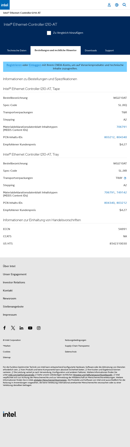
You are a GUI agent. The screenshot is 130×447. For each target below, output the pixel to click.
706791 (122, 127)
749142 (122, 192)
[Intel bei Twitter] (13, 328)
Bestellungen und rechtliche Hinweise (56, 50)
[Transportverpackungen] (125, 177)
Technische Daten (16, 50)
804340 (122, 137)
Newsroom (9, 298)
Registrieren (14, 65)
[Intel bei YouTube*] (30, 328)
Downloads (91, 50)
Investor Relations (14, 282)
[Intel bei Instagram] (39, 328)
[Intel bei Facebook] (4, 328)
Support (109, 50)
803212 (109, 137)
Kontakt (8, 290)
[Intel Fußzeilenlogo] (10, 414)
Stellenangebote (13, 306)
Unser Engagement (15, 274)
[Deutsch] (116, 5)
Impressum (10, 314)
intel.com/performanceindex (21, 374)
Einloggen (35, 65)
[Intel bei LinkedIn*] (21, 328)
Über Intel (9, 266)
